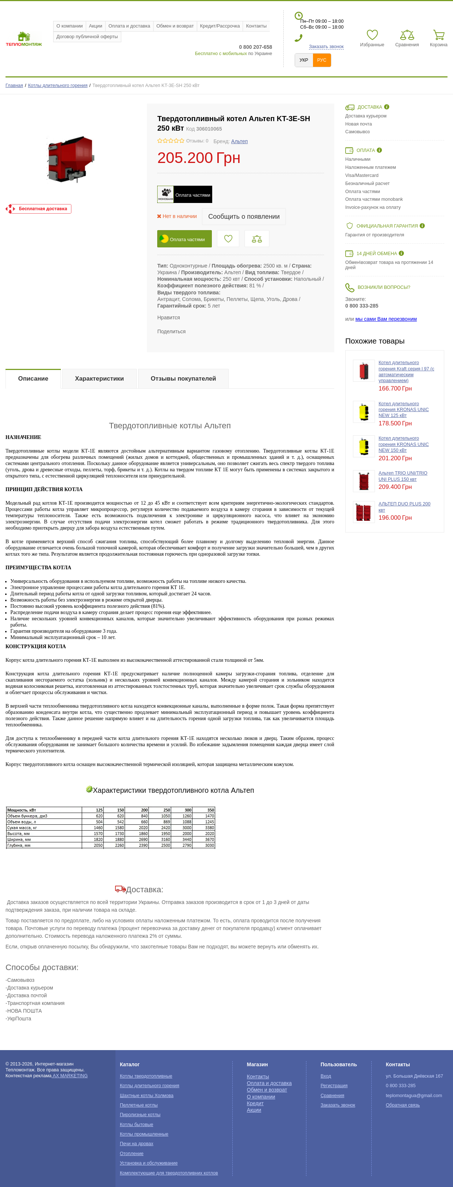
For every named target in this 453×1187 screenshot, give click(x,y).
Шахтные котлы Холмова (146, 1095)
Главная (14, 85)
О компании (69, 26)
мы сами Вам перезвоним (386, 319)
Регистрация (334, 1085)
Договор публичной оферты (87, 36)
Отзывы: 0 (197, 141)
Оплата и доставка (129, 26)
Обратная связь (403, 1105)
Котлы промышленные (144, 1134)
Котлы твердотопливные (146, 1076)
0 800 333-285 (361, 306)
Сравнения (333, 1095)
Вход (326, 1076)
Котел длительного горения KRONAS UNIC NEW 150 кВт (404, 444)
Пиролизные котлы (140, 1114)
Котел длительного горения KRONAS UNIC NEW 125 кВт (404, 409)
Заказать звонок (326, 46)
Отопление (132, 1153)
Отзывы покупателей (183, 378)
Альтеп (239, 141)
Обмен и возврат (175, 26)
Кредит (255, 1103)
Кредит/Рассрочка (220, 26)
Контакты (256, 26)
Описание (33, 378)
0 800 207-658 (255, 47)
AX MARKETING (70, 1075)
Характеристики (99, 378)
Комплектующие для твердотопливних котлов (169, 1173)
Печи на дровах (136, 1143)
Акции (95, 26)
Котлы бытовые (136, 1124)
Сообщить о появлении (244, 216)
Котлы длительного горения (58, 85)
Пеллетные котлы (139, 1105)
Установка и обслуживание (149, 1163)
